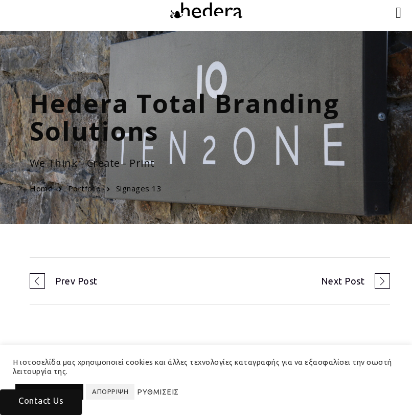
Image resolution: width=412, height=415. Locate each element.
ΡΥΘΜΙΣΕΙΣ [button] (158, 391)
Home (41, 188)
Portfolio (84, 188)
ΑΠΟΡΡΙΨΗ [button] (110, 391)
